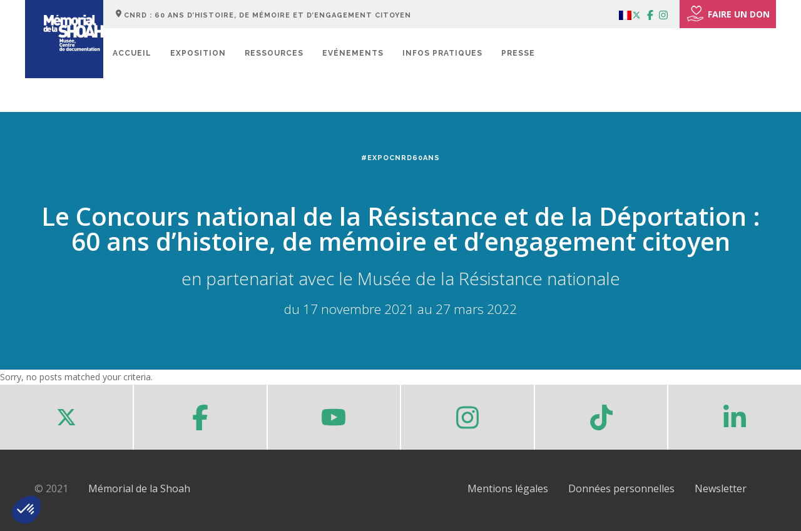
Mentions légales (507, 488)
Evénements (353, 53)
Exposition (198, 53)
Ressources (274, 53)
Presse (518, 53)
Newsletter (721, 488)
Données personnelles (621, 488)
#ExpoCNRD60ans (400, 158)
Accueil (132, 53)
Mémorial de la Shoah (139, 488)
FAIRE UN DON (728, 13)
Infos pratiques (442, 53)
